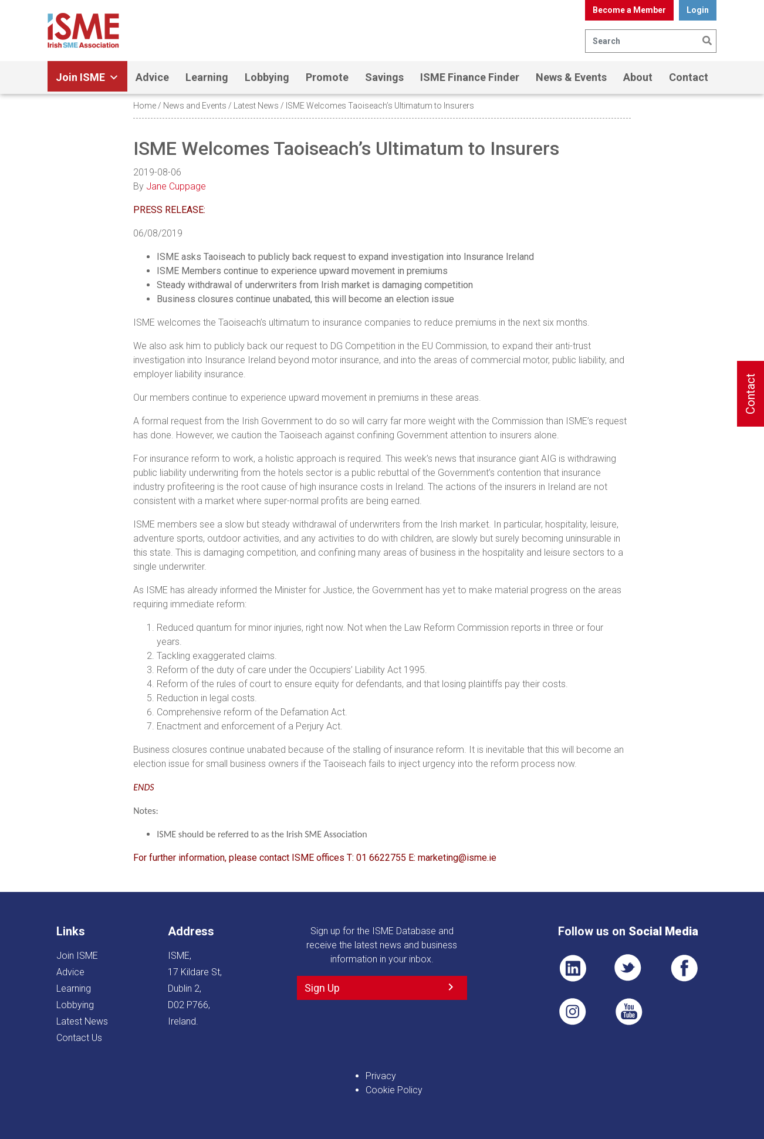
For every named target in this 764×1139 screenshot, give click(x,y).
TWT (628, 968)
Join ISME (87, 77)
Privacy (381, 1075)
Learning (206, 77)
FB (684, 968)
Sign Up (322, 988)
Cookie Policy (394, 1090)
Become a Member (629, 10)
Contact (688, 77)
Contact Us (79, 1037)
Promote (327, 77)
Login (698, 10)
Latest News (256, 105)
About (638, 77)
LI (572, 968)
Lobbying (267, 77)
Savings (384, 77)
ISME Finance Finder (469, 77)
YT (628, 1011)
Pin (572, 1011)
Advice (152, 77)
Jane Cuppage (176, 186)
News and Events (195, 105)
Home (144, 105)
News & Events (571, 77)
